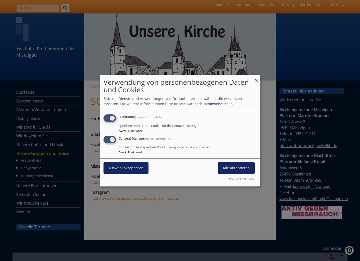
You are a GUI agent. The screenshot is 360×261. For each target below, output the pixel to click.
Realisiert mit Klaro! (241, 179)
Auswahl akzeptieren (126, 168)
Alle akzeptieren (236, 168)
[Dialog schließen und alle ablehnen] (256, 78)
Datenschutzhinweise (205, 103)
